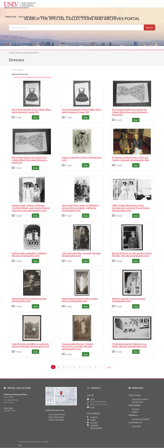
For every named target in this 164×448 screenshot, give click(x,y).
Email (92, 407)
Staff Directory (137, 402)
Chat (92, 399)
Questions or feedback (141, 419)
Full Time (135, 409)
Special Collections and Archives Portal (24, 52)
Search (149, 27)
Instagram (94, 425)
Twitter (93, 420)
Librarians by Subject (140, 399)
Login (20, 445)
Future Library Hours (57, 414)
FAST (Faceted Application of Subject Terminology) (32, 77)
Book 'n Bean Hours (56, 417)
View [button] (35, 117)
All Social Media (96, 428)
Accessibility (136, 426)
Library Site (8, 408)
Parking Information (56, 419)
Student (135, 411)
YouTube (93, 422)
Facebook (94, 417)
